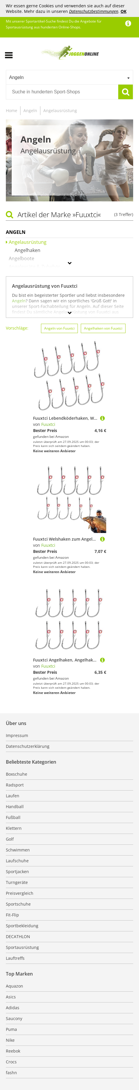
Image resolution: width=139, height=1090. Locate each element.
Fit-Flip (12, 915)
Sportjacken (17, 871)
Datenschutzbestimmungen (93, 11)
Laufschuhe (17, 860)
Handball (15, 806)
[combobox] (69, 77)
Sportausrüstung (22, 947)
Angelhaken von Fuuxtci (103, 328)
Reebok (13, 1051)
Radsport (15, 785)
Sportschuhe (18, 904)
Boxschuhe (16, 774)
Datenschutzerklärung (27, 746)
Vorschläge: (17, 328)
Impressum (17, 735)
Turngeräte (17, 882)
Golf (10, 839)
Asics (11, 997)
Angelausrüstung (60, 110)
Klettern (14, 828)
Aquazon (14, 986)
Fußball (13, 817)
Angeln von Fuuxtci (59, 328)
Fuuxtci (48, 424)
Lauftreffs (15, 958)
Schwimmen (18, 850)
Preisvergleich (19, 893)
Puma (11, 1029)
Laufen (12, 795)
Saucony (14, 1018)
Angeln (30, 110)
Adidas (12, 1007)
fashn (11, 1072)
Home (11, 110)
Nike (10, 1040)
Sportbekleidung (22, 925)
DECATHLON (18, 936)
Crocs (11, 1062)
